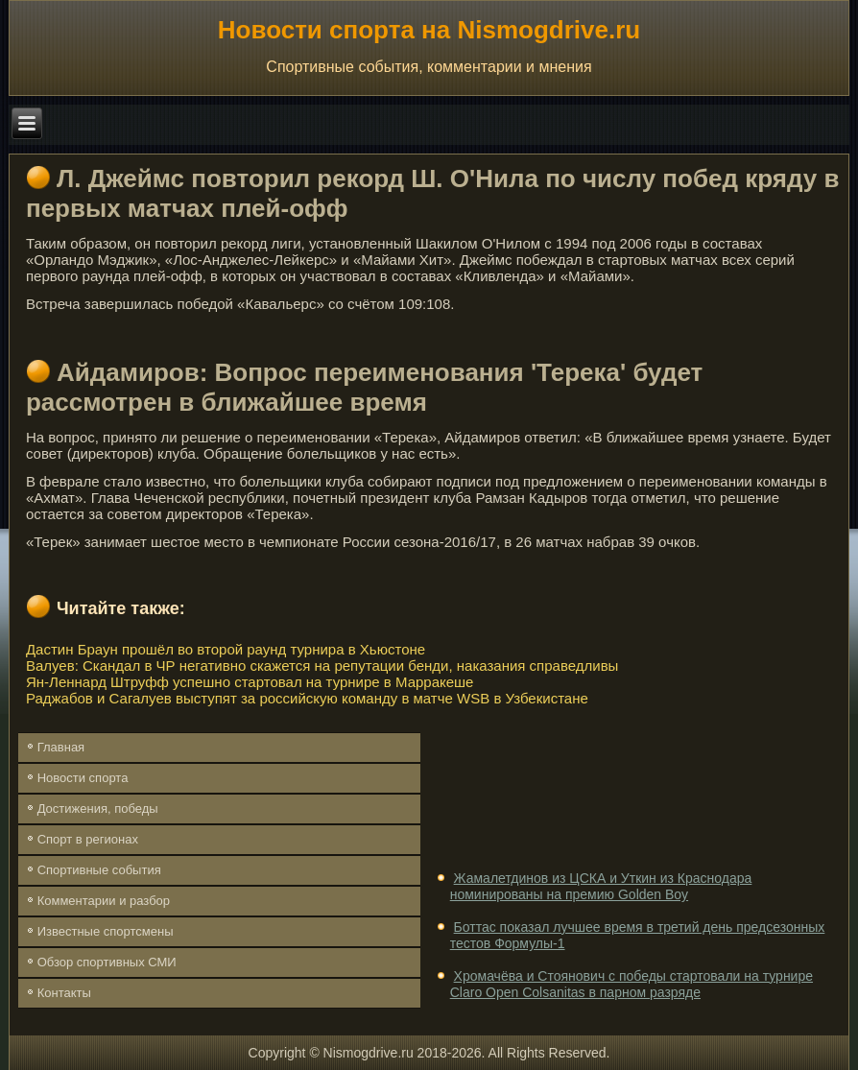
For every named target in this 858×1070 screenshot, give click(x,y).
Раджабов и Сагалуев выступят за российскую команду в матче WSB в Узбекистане (307, 698)
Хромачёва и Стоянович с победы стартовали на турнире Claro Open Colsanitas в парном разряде (631, 984)
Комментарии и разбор (103, 900)
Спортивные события (99, 870)
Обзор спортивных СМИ (107, 962)
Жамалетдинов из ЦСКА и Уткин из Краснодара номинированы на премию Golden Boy (601, 886)
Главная (60, 747)
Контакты (64, 993)
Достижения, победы (97, 808)
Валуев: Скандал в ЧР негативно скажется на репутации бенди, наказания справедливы (322, 665)
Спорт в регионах (87, 839)
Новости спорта (83, 778)
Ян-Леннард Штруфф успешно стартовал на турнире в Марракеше (250, 682)
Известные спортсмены (105, 931)
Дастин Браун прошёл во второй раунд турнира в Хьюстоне (225, 649)
